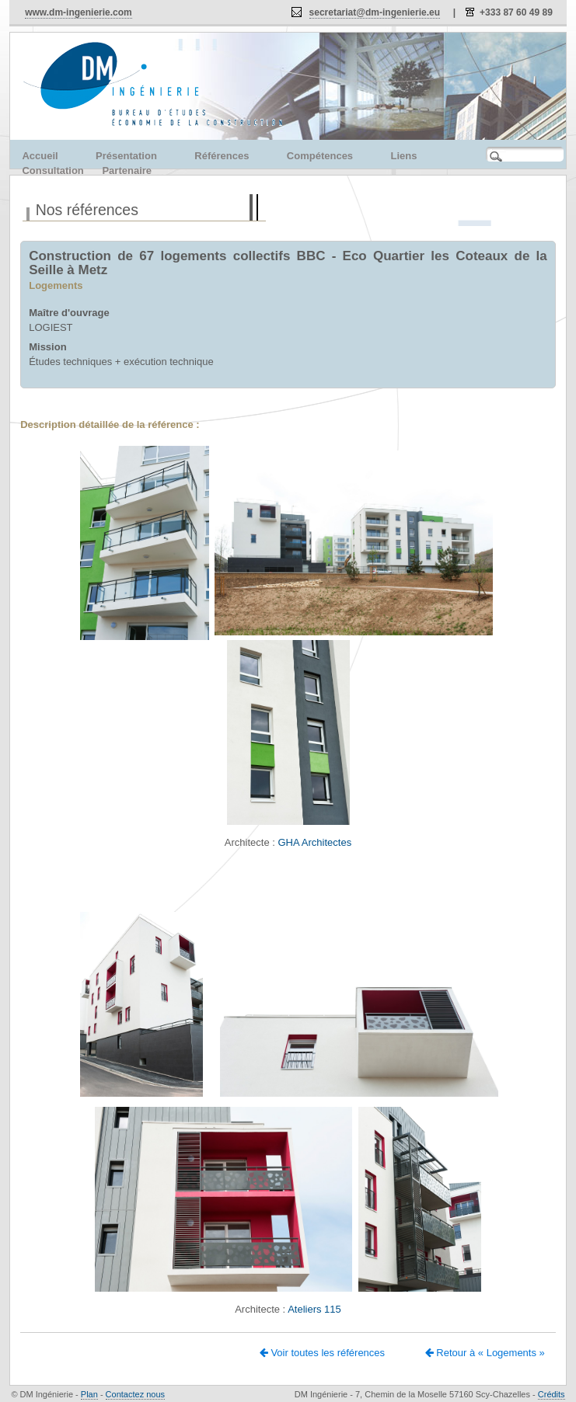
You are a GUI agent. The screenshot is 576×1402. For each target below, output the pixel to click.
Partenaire (127, 170)
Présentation (126, 156)
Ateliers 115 (314, 1309)
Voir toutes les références (322, 1353)
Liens (404, 156)
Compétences (320, 156)
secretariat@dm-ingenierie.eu (374, 12)
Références (221, 156)
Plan (89, 1394)
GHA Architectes (314, 842)
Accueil (40, 156)
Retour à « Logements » (485, 1353)
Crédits (551, 1394)
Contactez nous (135, 1394)
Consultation (52, 170)
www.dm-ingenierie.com (78, 12)
